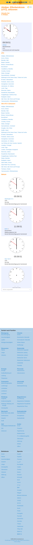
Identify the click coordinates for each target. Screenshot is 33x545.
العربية (18, 461)
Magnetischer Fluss (22, 406)
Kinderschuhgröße (6, 401)
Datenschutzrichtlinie (24, 540)
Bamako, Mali (5, 60)
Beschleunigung (5, 334)
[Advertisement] (21, 16)
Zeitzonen (4, 431)
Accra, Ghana (5, 58)
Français (19, 459)
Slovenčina (20, 518)
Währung (19, 441)
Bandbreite (20, 383)
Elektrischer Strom (22, 357)
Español (19, 456)
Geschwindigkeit (5, 337)
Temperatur (4, 378)
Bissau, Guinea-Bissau (7, 64)
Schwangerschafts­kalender (8, 425)
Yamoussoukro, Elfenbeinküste (9, 101)
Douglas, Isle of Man (6, 128)
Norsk (18, 508)
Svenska (19, 521)
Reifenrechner (21, 433)
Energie (3, 370)
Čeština (19, 469)
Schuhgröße (4, 408)
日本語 (19, 500)
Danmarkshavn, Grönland (8, 75)
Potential (19, 365)
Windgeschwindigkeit (7, 342)
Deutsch (19, 474)
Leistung (3, 375)
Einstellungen (8, 540)
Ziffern (18, 446)
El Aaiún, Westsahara (7, 79)
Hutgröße (3, 398)
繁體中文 (19, 534)
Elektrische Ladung (22, 352)
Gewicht (3, 418)
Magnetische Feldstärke (23, 401)
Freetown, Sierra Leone (7, 81)
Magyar (19, 492)
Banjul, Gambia (5, 62)
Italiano (19, 498)
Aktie (29, 7)
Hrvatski (19, 490)
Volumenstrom (21, 373)
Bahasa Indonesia (22, 495)
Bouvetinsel (4, 66)
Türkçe (19, 523)
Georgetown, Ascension (7, 84)
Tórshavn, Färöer (5, 169)
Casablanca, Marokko (7, 69)
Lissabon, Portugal (6, 145)
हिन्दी (18, 487)
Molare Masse (21, 342)
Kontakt (13, 540)
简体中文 (19, 531)
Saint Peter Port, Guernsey (8, 164)
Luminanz (4, 393)
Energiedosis (20, 415)
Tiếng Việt (20, 529)
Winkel (19, 443)
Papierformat (20, 431)
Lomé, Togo (4, 88)
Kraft (2, 420)
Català (19, 467)
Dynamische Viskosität (23, 337)
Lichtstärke (4, 388)
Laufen (3, 339)
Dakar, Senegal (5, 73)
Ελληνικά (19, 477)
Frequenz (19, 428)
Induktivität (20, 363)
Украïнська (20, 526)
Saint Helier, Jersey (6, 162)
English (19, 454)
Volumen (3, 355)
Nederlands (20, 505)
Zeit (2, 428)
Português (20, 513)
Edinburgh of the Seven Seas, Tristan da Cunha (14, 77)
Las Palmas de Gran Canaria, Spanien (11, 143)
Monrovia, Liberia (5, 90)
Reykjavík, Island (5, 97)
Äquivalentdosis (21, 413)
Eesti (18, 480)
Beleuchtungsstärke (6, 383)
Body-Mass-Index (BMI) (7, 413)
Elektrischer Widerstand (23, 360)
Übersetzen (20, 438)
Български (20, 464)
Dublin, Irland (4, 130)
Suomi (19, 482)
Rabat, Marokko (5, 158)
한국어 (19, 503)
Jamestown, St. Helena (7, 86)
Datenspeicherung (22, 385)
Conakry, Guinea (5, 71)
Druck (18, 425)
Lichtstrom (4, 391)
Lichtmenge (4, 385)
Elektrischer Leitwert (22, 355)
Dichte (19, 334)
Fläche (3, 350)
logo (16, 2)
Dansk (19, 472)
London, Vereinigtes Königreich (9, 149)
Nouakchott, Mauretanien (8, 92)
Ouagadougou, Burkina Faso (9, 94)
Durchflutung (20, 398)
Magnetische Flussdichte (23, 403)
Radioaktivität (20, 418)
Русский (19, 516)
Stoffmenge (20, 345)
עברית (18, 485)
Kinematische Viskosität (23, 339)
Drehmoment (4, 415)
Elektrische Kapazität (22, 350)
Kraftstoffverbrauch (6, 373)
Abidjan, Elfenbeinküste (7, 56)
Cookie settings (17, 541)
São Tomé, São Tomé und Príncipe (10, 99)
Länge (3, 352)
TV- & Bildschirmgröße (23, 436)
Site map (17, 540)
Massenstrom (20, 370)
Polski (18, 511)
